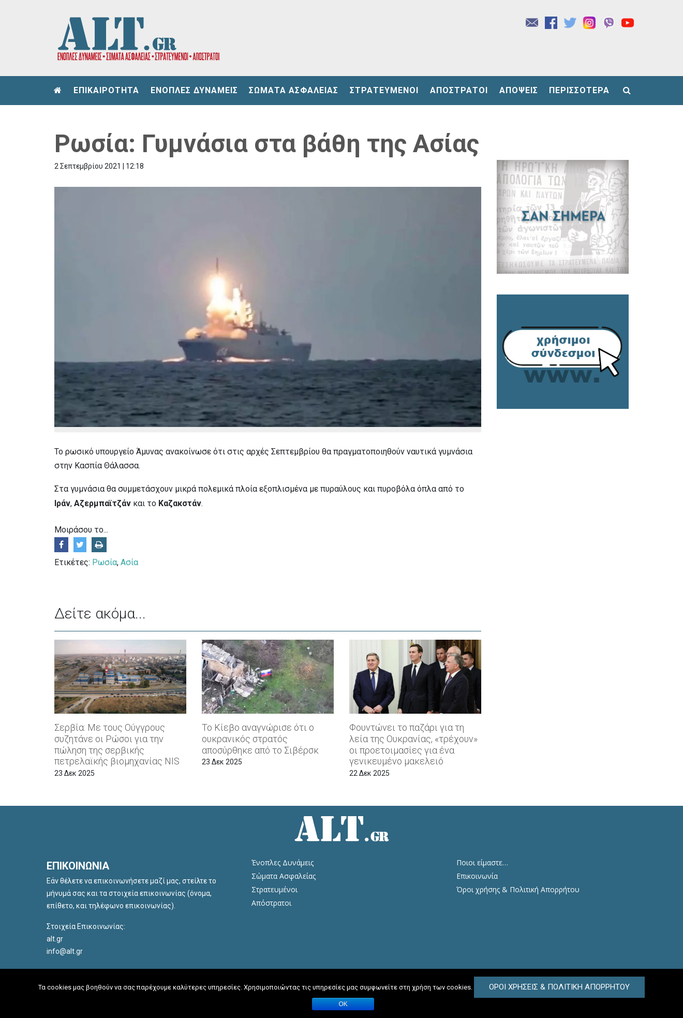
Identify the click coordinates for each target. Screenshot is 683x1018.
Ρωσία (104, 562)
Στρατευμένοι (274, 889)
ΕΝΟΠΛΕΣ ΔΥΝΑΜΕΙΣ (194, 90)
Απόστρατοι (271, 903)
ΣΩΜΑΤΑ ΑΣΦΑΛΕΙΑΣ (293, 90)
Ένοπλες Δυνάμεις (282, 862)
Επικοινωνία (477, 876)
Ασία (129, 562)
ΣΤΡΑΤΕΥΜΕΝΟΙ (384, 90)
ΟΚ (343, 1004)
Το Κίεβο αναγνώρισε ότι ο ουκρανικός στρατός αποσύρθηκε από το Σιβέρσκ (260, 738)
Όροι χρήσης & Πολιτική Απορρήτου (518, 889)
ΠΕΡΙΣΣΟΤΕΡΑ (579, 90)
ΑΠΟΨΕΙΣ (518, 90)
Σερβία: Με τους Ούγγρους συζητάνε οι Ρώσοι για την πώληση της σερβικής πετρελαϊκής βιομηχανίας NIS (117, 744)
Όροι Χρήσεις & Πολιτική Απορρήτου (559, 987)
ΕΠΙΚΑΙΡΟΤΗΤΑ (106, 90)
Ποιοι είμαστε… (482, 862)
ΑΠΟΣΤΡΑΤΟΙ (459, 90)
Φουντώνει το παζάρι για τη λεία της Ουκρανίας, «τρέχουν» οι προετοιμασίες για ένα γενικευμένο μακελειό (413, 744)
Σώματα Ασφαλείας (283, 876)
